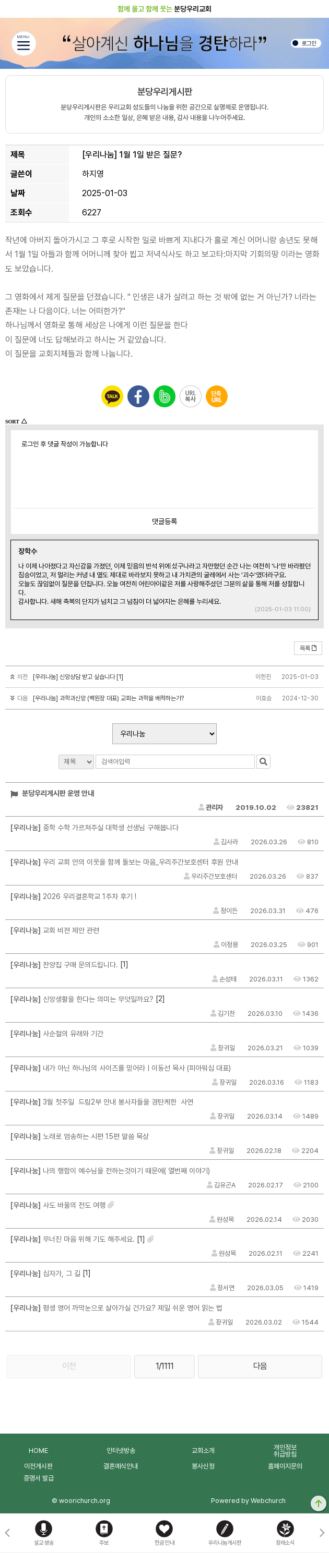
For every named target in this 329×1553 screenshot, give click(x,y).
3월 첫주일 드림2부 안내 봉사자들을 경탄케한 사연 (101, 1102)
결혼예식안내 (120, 1466)
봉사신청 (203, 1466)
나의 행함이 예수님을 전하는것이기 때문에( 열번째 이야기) (110, 1171)
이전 (69, 1366)
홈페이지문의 (285, 1466)
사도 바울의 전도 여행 (57, 1205)
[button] (322, 1533)
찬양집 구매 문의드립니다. (64, 965)
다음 (260, 1366)
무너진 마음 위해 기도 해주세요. (72, 1239)
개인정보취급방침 (285, 1450)
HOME (38, 1450)
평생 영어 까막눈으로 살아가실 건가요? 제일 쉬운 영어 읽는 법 (116, 1308)
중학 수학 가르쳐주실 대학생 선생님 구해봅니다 (94, 827)
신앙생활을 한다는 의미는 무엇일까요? (82, 999)
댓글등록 (164, 521)
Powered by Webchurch (248, 1501)
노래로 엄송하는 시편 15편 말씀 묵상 (79, 1136)
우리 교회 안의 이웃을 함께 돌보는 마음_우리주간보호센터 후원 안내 (124, 862)
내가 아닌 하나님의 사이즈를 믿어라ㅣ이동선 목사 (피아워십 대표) (120, 1068)
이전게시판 (38, 1466)
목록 (308, 648)
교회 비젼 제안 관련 (54, 930)
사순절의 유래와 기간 (56, 1033)
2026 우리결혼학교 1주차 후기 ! (73, 896)
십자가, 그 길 (45, 1273)
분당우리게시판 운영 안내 (52, 793)
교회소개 (203, 1450)
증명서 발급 (39, 1478)
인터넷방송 (121, 1450)
